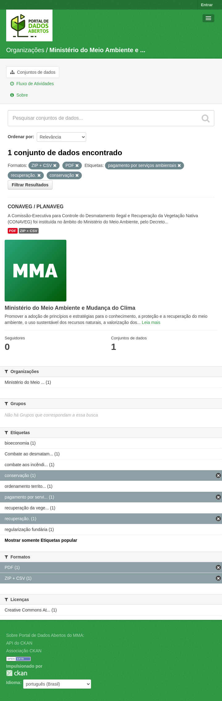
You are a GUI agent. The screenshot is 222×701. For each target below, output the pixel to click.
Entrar (207, 4)
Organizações (25, 50)
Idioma (13, 682)
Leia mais (151, 322)
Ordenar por (20, 136)
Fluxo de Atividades (32, 83)
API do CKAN (19, 643)
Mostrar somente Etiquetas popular (41, 540)
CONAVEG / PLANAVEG (36, 206)
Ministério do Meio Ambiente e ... (97, 50)
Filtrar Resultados (30, 184)
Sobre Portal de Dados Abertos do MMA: (45, 635)
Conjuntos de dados (32, 72)
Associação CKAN (23, 650)
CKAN (16, 673)
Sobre (19, 95)
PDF (12, 231)
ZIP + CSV (28, 231)
